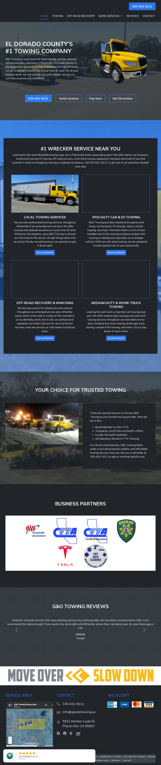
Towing (57, 19)
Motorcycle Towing (134, 761)
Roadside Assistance (86, 761)
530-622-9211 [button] (142, 6)
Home (44, 19)
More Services (111, 19)
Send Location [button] (69, 102)
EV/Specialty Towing (110, 761)
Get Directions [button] (123, 102)
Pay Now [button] (95, 102)
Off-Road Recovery (81, 19)
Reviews (133, 19)
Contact (148, 19)
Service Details (45, 256)
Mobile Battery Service (61, 761)
